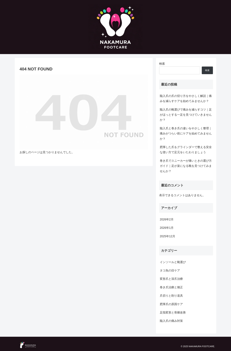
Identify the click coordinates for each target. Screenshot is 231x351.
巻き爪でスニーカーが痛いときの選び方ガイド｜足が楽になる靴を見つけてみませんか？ (186, 166)
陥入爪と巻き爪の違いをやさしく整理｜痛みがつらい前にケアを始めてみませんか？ (186, 133)
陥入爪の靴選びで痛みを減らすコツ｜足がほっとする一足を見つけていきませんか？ (186, 115)
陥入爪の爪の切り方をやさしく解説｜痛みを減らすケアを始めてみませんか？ (186, 98)
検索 (162, 63)
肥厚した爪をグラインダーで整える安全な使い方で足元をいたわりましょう (186, 150)
